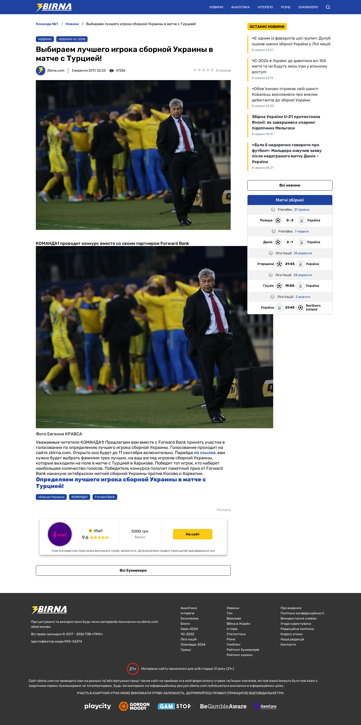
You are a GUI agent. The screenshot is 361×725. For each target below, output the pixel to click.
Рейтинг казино (240, 655)
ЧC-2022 (187, 634)
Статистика (236, 634)
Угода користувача (296, 624)
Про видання (291, 608)
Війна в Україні (238, 624)
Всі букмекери (133, 570)
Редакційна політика (297, 629)
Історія (232, 629)
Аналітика (240, 7)
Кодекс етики (292, 634)
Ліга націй (189, 639)
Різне (286, 7)
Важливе (234, 618)
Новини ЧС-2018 (72, 39)
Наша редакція (292, 639)
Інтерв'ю (265, 7)
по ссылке (205, 452)
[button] (328, 7)
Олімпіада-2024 (193, 645)
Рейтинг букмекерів (243, 650)
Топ (229, 613)
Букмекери (308, 7)
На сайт (193, 534)
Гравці (186, 650)
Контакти (288, 645)
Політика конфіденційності (302, 613)
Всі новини (289, 185)
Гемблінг (234, 645)
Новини (216, 7)
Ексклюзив (189, 618)
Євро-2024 (189, 629)
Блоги (185, 624)
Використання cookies (299, 618)
